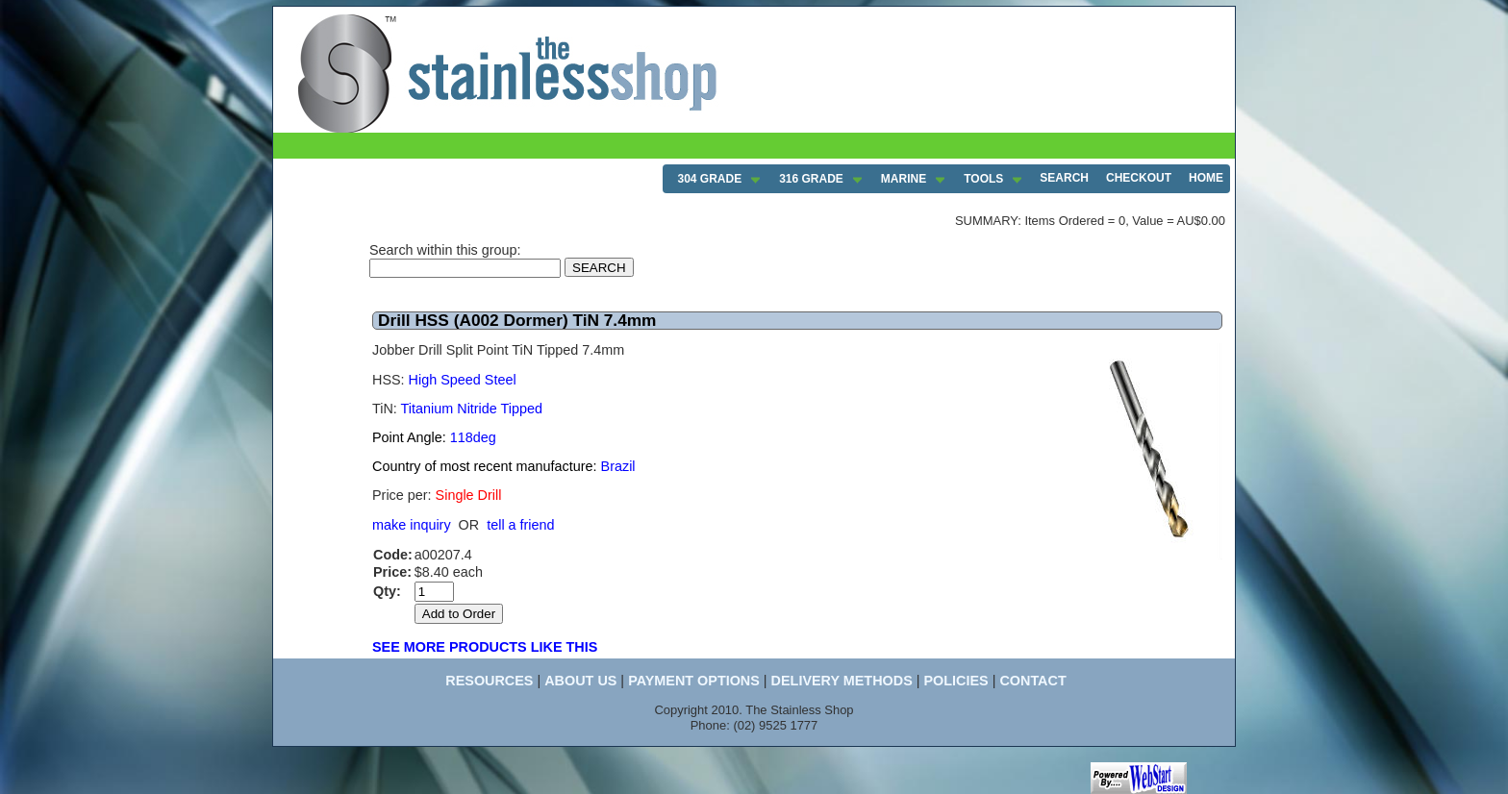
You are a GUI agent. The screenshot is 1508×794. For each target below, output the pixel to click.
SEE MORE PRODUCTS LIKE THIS (484, 647)
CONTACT (1032, 680)
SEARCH (1064, 178)
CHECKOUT (1138, 178)
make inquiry (411, 525)
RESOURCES (489, 680)
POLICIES (955, 680)
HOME (1206, 178)
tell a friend (520, 525)
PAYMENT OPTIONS (694, 680)
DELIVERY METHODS (842, 680)
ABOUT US (580, 680)
